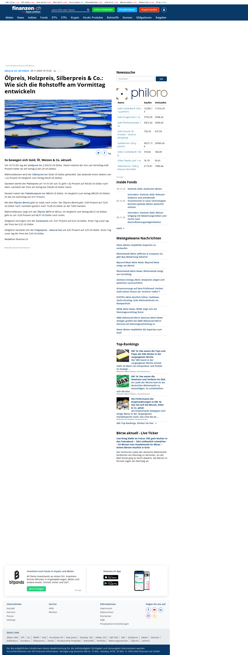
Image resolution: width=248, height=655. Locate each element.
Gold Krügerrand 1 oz (129, 117)
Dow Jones (71, 637)
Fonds (44, 17)
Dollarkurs (12, 640)
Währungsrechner (118, 640)
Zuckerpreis (42, 220)
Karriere (11, 612)
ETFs (54, 17)
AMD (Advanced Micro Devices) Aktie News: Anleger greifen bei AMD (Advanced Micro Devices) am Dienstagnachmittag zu (140, 320)
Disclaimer (105, 616)
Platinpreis (32, 183)
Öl (157, 2)
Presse (10, 616)
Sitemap (11, 620)
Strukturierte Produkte (69, 640)
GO (161, 78)
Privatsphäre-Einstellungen (114, 624)
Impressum (106, 608)
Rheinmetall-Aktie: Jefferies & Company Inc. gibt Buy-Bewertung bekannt (140, 255)
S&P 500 (113, 637)
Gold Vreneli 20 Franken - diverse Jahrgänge (127, 134)
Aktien (9, 17)
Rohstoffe (113, 17)
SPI (22, 2)
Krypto (75, 17)
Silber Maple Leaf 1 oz (129, 160)
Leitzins (146, 640)
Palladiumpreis (33, 193)
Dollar (141, 2)
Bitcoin (123, 2)
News (20, 17)
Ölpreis (135, 640)
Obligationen (144, 17)
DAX (55, 2)
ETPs (64, 17)
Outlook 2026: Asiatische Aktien (145, 188)
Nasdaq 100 (86, 637)
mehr (120, 228)
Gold (106, 2)
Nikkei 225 (101, 637)
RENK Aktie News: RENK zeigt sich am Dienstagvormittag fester (137, 310)
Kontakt (11, 608)
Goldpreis (33, 165)
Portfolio (101, 640)
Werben (53, 612)
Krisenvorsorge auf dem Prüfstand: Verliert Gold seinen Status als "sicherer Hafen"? (140, 290)
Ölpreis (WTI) (44, 211)
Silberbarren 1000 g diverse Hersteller (128, 168)
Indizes (32, 17)
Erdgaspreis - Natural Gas (48, 229)
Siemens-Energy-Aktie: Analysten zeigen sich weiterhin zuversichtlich (141, 281)
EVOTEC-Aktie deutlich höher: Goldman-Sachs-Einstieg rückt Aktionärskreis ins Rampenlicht (138, 300)
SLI (28, 637)
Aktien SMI (12, 637)
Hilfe (51, 608)
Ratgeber (161, 17)
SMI (7, 2)
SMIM (36, 637)
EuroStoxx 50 (56, 637)
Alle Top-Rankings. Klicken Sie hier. (136, 423)
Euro (71, 2)
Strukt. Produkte (93, 17)
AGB (102, 620)
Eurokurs (25, 640)
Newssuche (125, 72)
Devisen (127, 17)
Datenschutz (106, 612)
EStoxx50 (89, 2)
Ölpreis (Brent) (22, 202)
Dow (38, 2)
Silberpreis (38, 174)
